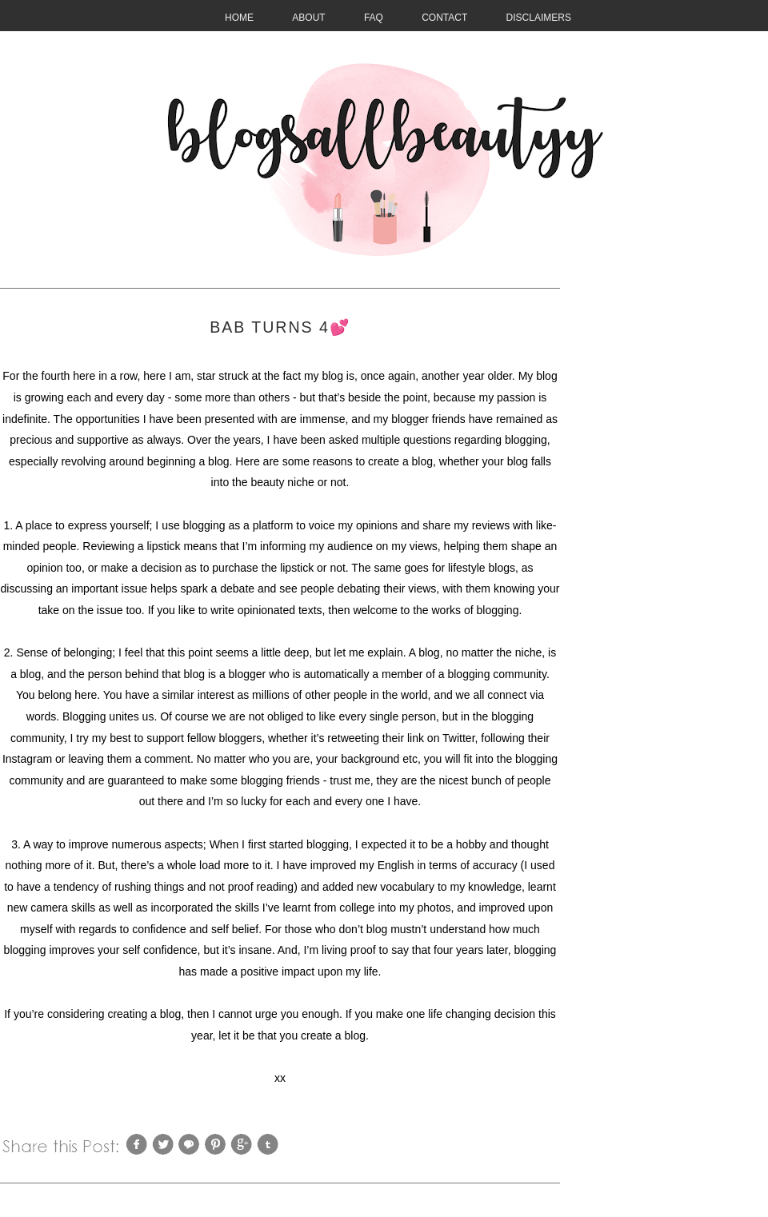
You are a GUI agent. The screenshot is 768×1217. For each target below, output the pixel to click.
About (308, 17)
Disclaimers (538, 17)
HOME (239, 17)
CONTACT (444, 17)
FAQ (373, 17)
